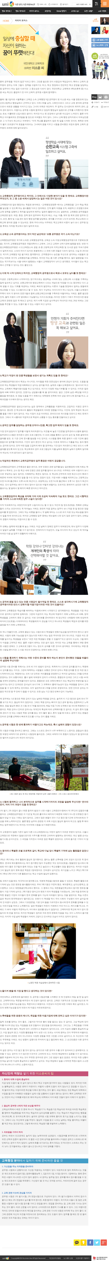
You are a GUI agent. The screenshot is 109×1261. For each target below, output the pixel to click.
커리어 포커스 (21, 20)
